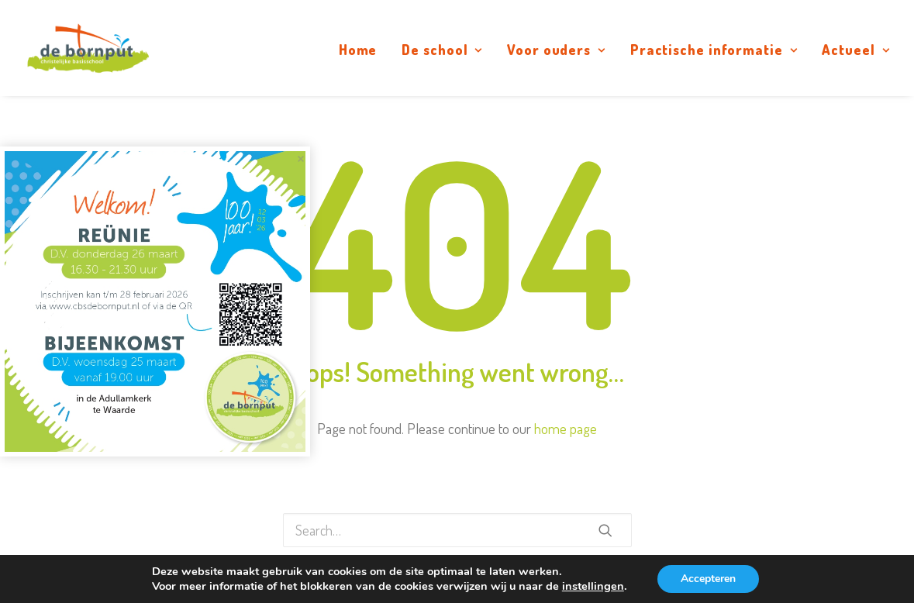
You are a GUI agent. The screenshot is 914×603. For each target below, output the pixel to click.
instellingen (593, 586)
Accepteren (708, 578)
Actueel (855, 49)
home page (565, 428)
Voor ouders (556, 49)
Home (358, 49)
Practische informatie (714, 49)
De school (442, 49)
